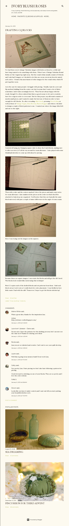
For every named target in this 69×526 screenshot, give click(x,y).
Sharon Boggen (42, 104)
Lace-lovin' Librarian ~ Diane (21, 329)
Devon (13, 388)
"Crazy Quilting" (14, 301)
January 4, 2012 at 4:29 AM (19, 336)
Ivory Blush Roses (28, 6)
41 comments (14, 455)
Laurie (13, 354)
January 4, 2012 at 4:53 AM (19, 348)
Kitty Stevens (31, 104)
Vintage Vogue (21, 104)
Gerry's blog (54, 101)
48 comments (14, 507)
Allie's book (39, 101)
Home (13, 16)
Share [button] (7, 298)
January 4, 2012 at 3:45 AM (19, 323)
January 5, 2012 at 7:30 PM (19, 396)
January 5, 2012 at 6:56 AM (19, 382)
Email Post (13, 298)
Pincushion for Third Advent (25, 503)
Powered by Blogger (34, 520)
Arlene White (16, 311)
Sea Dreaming (14, 451)
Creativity (23, 301)
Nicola (13, 342)
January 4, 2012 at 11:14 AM (19, 359)
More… (47, 16)
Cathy (13, 365)
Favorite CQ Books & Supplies (30, 16)
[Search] (62, 6)
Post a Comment (11, 400)
